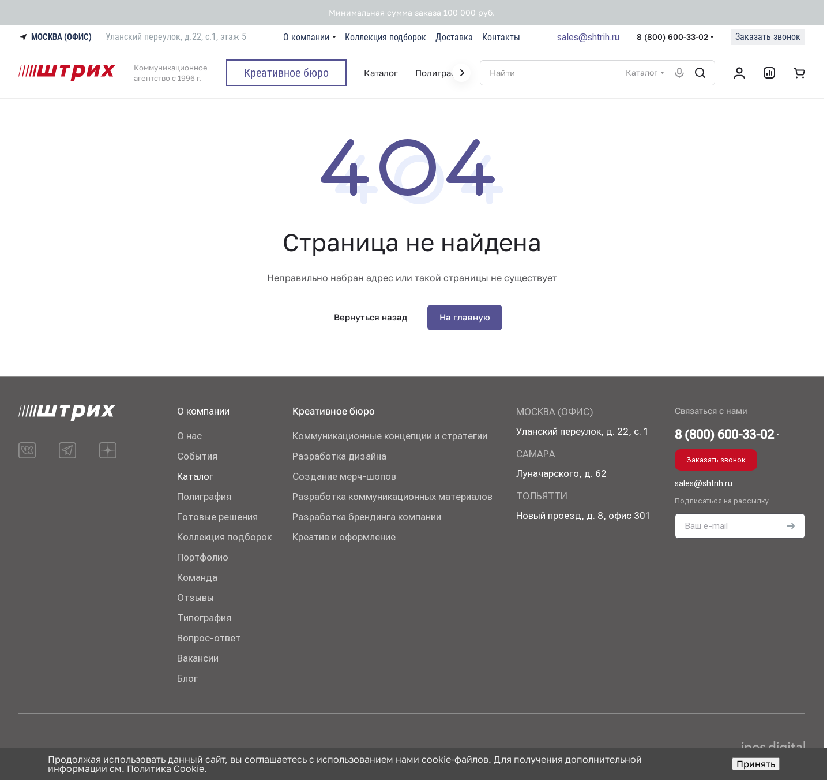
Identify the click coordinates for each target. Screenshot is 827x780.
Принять (755, 764)
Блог (187, 678)
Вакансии (198, 658)
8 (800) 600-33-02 (672, 37)
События (197, 456)
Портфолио (202, 557)
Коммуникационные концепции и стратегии (389, 436)
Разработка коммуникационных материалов (392, 496)
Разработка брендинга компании (366, 517)
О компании (203, 411)
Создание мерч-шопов (344, 476)
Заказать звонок (767, 36)
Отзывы (195, 597)
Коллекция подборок (224, 537)
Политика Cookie (165, 768)
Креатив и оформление (344, 537)
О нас (189, 436)
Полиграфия (204, 496)
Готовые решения (217, 517)
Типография (204, 618)
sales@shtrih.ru (588, 37)
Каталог (195, 476)
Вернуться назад (370, 317)
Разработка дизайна (339, 456)
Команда (197, 577)
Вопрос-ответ (208, 638)
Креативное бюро (333, 411)
